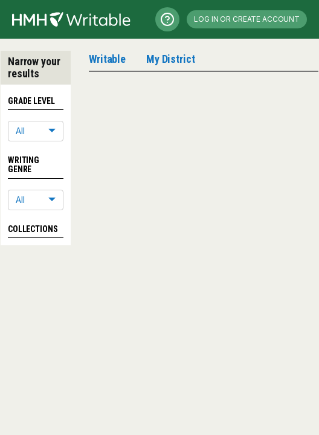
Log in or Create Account (247, 19)
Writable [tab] (107, 59)
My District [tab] (170, 59)
